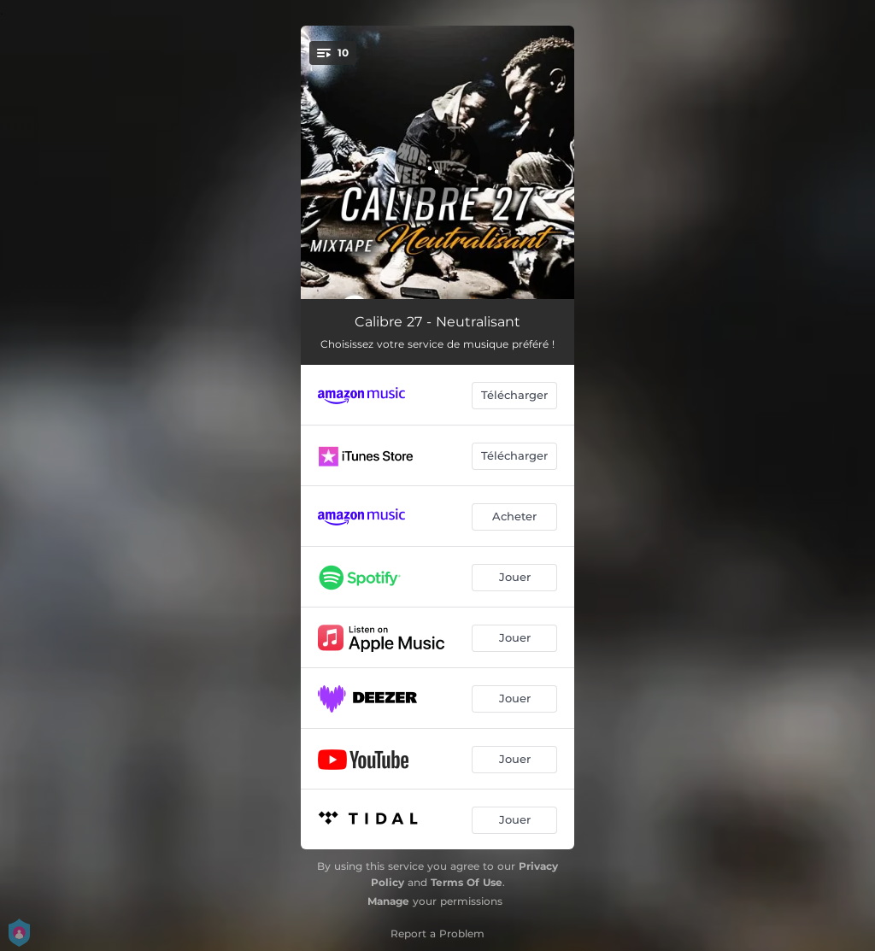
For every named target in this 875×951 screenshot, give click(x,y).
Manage (388, 901)
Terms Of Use (466, 882)
